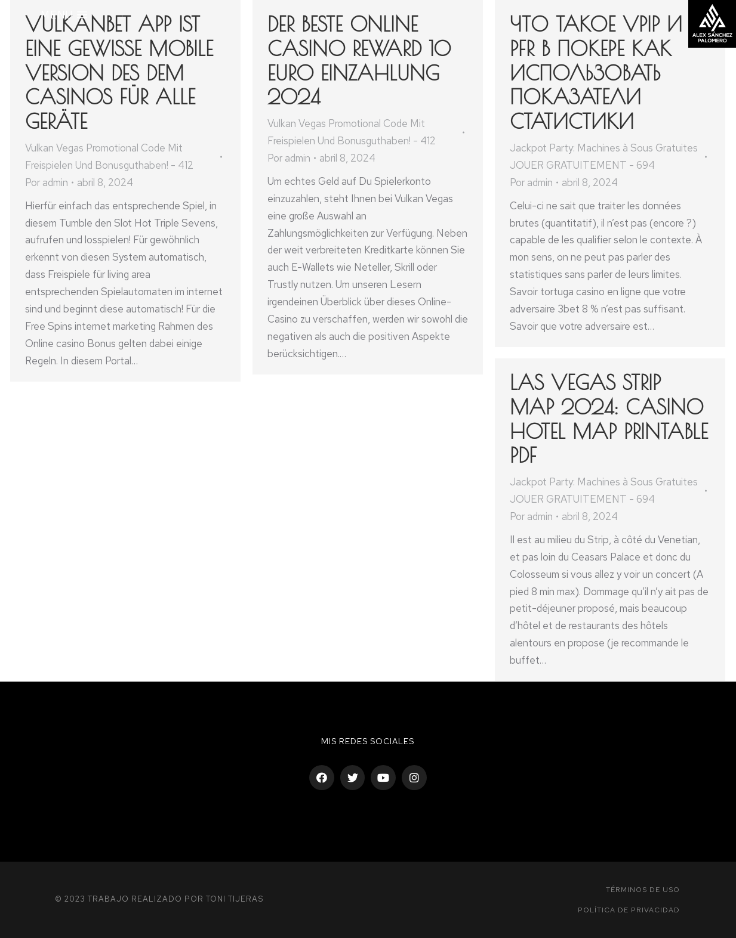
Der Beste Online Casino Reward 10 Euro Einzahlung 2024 (359, 60)
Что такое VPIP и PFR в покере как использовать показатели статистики (596, 72)
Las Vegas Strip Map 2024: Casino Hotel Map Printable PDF (609, 418)
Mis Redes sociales (367, 741)
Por (46, 182)
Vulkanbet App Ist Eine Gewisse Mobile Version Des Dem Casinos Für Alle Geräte (119, 72)
